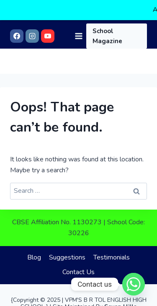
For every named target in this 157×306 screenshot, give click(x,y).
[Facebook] (16, 21)
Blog (34, 253)
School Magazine (107, 21)
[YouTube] (47, 21)
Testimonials (111, 253)
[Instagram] (32, 21)
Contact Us (78, 267)
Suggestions (67, 253)
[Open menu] (78, 20)
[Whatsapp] (133, 284)
